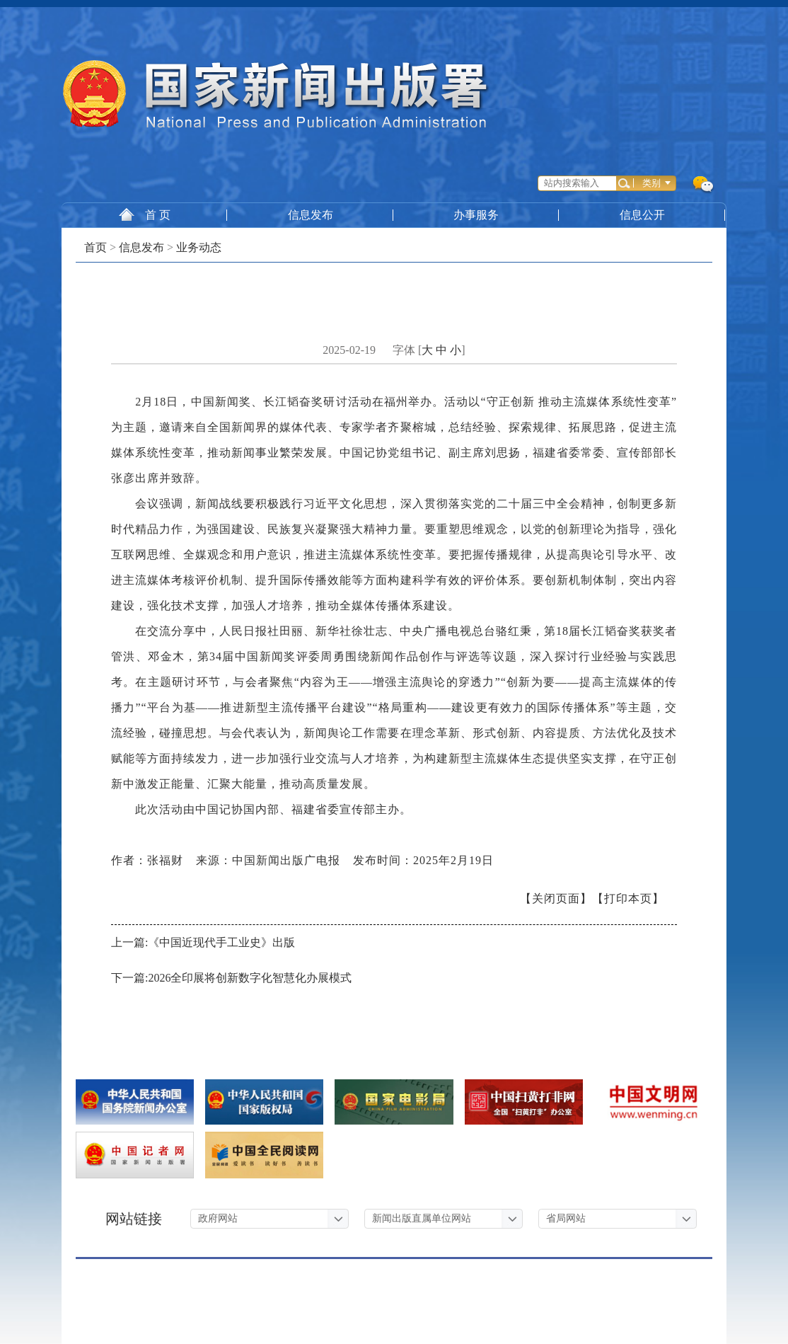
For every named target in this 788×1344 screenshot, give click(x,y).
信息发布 (310, 215)
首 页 (144, 214)
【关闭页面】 (556, 898)
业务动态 (198, 247)
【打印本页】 (628, 898)
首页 (95, 247)
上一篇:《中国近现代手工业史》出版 (203, 942)
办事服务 (476, 215)
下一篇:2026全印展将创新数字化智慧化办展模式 (231, 978)
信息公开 (643, 215)
